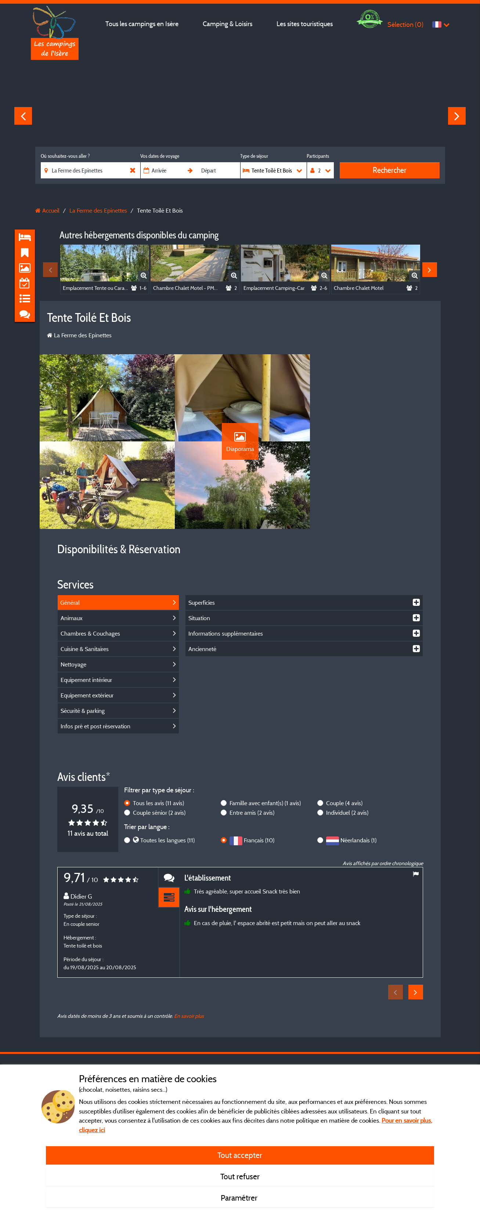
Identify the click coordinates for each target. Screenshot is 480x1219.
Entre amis (252, 814)
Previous (23, 116)
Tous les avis (158, 804)
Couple (344, 804)
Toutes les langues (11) (167, 842)
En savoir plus (189, 1017)
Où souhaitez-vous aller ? (65, 156)
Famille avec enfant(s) (265, 804)
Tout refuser (240, 1176)
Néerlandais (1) (358, 842)
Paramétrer (240, 1197)
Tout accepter (239, 1155)
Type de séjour (254, 156)
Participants (318, 156)
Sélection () (405, 24)
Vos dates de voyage (159, 156)
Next (457, 116)
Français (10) (259, 842)
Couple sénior (159, 814)
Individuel (347, 814)
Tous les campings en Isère (141, 23)
